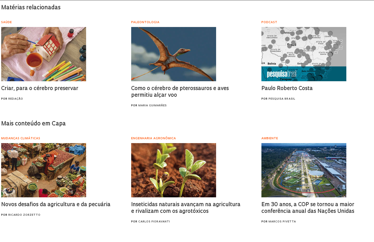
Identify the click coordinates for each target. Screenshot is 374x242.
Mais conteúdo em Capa (33, 124)
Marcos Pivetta (282, 221)
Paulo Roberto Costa (287, 88)
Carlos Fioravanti (154, 221)
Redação (15, 99)
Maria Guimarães (152, 105)
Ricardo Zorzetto (24, 215)
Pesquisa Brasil (282, 99)
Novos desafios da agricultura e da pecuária (55, 205)
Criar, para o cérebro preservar (39, 88)
